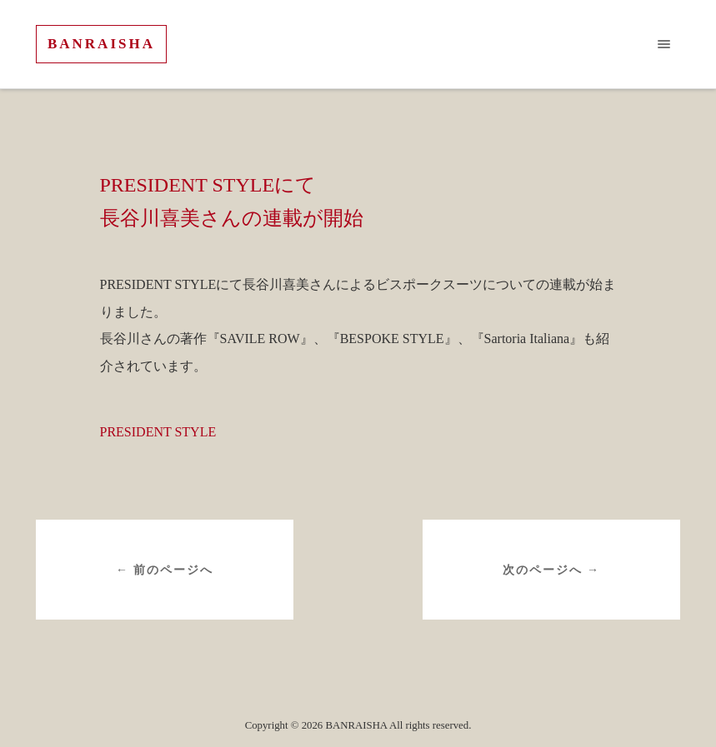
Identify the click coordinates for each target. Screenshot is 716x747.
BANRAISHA (101, 44)
